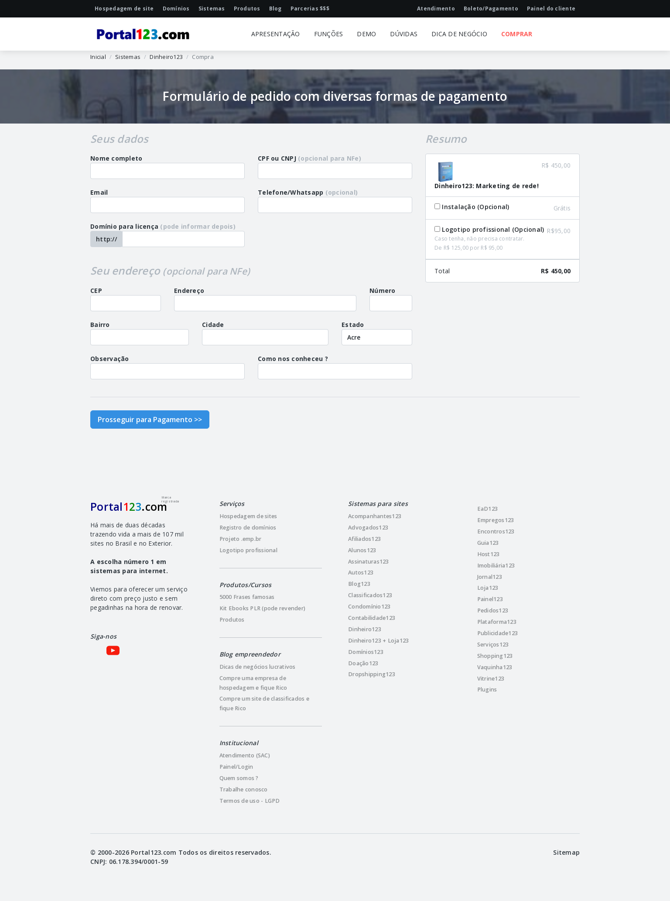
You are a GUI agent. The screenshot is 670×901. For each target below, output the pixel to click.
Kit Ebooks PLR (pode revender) (262, 608)
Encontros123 (496, 531)
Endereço (189, 290)
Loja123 (488, 587)
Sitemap (566, 852)
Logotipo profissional (248, 550)
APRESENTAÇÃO (275, 34)
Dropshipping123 (371, 674)
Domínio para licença (163, 226)
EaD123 (487, 508)
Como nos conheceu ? (293, 358)
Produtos (232, 619)
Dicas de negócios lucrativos (257, 667)
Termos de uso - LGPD (249, 801)
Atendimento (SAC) (244, 755)
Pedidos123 (493, 610)
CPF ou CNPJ (309, 158)
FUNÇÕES (328, 34)
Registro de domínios (248, 527)
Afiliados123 (364, 539)
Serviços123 (493, 644)
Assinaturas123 (368, 561)
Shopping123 (495, 656)
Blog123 (359, 584)
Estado (353, 324)
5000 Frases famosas (247, 597)
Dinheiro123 (166, 57)
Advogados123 (368, 527)
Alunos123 (362, 550)
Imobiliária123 (496, 565)
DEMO (366, 34)
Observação (109, 358)
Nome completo (116, 158)
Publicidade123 (497, 633)
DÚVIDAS (403, 34)
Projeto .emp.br (240, 539)
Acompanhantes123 (374, 516)
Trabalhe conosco (243, 789)
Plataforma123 (496, 622)
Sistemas (127, 57)
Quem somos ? (239, 778)
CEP (96, 290)
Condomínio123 (369, 606)
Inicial (98, 57)
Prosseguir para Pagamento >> (150, 419)
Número (382, 290)
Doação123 (363, 663)
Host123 (488, 554)
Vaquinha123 (495, 667)
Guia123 (488, 543)
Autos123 (360, 572)
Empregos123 (495, 520)
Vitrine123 (491, 678)
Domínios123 (365, 652)
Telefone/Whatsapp (308, 192)
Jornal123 (489, 577)
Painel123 (490, 599)
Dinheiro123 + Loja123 (378, 640)
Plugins (487, 689)
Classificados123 (370, 595)
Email (99, 192)
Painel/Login (236, 766)
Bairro (100, 324)
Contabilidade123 (371, 618)
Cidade (213, 324)
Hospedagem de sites (248, 516)
